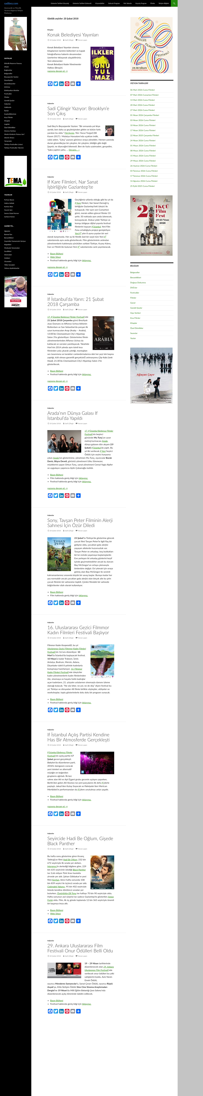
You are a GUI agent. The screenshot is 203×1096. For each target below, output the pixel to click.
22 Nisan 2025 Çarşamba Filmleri (144, 135)
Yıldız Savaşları (9, 265)
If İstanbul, (97, 226)
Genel (132, 303)
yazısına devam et (57, 71)
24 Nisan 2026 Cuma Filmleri (142, 140)
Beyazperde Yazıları (11, 77)
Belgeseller (135, 272)
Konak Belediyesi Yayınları (73, 34)
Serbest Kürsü (9, 217)
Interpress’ (52, 866)
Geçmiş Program (140, 3)
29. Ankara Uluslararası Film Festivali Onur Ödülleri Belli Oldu (80, 948)
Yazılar (133, 338)
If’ (102, 782)
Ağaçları (7, 231)
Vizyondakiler (99, 3)
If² (105, 236)
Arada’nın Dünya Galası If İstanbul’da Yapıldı (72, 415)
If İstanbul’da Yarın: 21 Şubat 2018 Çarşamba (75, 301)
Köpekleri (7, 244)
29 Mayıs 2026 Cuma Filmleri (143, 161)
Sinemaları (8, 255)
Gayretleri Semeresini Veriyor (15, 241)
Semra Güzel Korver (11, 213)
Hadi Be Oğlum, (70, 859)
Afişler (6, 67)
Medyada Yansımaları (12, 248)
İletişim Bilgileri (164, 3)
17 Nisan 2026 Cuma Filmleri (142, 130)
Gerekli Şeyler (136, 308)
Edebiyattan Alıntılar (11, 90)
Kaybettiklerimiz (10, 114)
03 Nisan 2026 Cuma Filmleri (142, 120)
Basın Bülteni (56, 253)
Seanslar (133, 333)
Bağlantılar (8, 70)
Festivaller (134, 292)
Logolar (7, 124)
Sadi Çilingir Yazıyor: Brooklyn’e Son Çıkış (78, 110)
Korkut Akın (8, 207)
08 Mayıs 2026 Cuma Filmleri (143, 150)
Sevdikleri (7, 251)
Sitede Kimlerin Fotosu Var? (14, 134)
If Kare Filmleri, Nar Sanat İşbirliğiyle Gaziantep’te (72, 184)
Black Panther (79, 869)
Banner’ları (8, 234)
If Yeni (103, 451)
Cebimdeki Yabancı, (56, 886)
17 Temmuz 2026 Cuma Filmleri (144, 176)
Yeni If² (78, 233)
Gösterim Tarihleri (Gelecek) (82, 3)
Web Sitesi (55, 257)
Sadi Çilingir (69, 40)
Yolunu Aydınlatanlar (11, 268)
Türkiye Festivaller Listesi (13, 144)
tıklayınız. (86, 260)
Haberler (50, 103)
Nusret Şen (8, 210)
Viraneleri (7, 261)
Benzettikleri (135, 277)
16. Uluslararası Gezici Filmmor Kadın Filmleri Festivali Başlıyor (78, 630)
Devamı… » (74, 149)
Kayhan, (56, 879)
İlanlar (6, 111)
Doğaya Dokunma (138, 282)
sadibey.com (11, 3)
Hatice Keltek (9, 203)
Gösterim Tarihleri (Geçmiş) (60, 3)
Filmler (152, 3)
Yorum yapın (82, 40)
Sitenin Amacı (9, 138)
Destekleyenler (9, 84)
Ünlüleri (7, 258)
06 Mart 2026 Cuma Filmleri (142, 90)
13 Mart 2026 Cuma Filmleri (142, 100)
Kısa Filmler (135, 318)
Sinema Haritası (10, 131)
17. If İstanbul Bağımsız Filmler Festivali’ (66, 316)
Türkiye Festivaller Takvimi (14, 148)
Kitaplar (50, 30)
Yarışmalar (8, 141)
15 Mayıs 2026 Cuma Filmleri (143, 155)
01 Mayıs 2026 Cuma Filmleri (143, 145)
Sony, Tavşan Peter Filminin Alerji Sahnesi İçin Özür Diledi (80, 522)
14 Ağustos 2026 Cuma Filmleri (143, 181)
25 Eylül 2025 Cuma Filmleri (142, 186)
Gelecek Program (114, 3)
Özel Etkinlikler (136, 328)
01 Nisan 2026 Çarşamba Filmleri (144, 115)
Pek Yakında (127, 3)
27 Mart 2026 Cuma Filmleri (142, 110)
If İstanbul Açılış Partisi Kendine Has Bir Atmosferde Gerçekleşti (78, 737)
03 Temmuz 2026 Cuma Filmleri (144, 171)
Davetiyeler (8, 80)
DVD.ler (133, 287)
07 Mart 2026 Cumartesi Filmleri (144, 95)
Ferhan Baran (9, 200)
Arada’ (56, 457)
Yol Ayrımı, (70, 133)
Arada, (105, 441)
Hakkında (7, 107)
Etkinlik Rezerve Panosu (13, 63)
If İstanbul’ (96, 447)
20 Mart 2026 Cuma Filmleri (142, 105)
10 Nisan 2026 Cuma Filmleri (142, 125)
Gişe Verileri (135, 313)
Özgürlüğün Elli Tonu (66, 893)
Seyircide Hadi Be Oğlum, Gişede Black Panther (80, 841)
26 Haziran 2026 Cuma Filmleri (143, 166)
